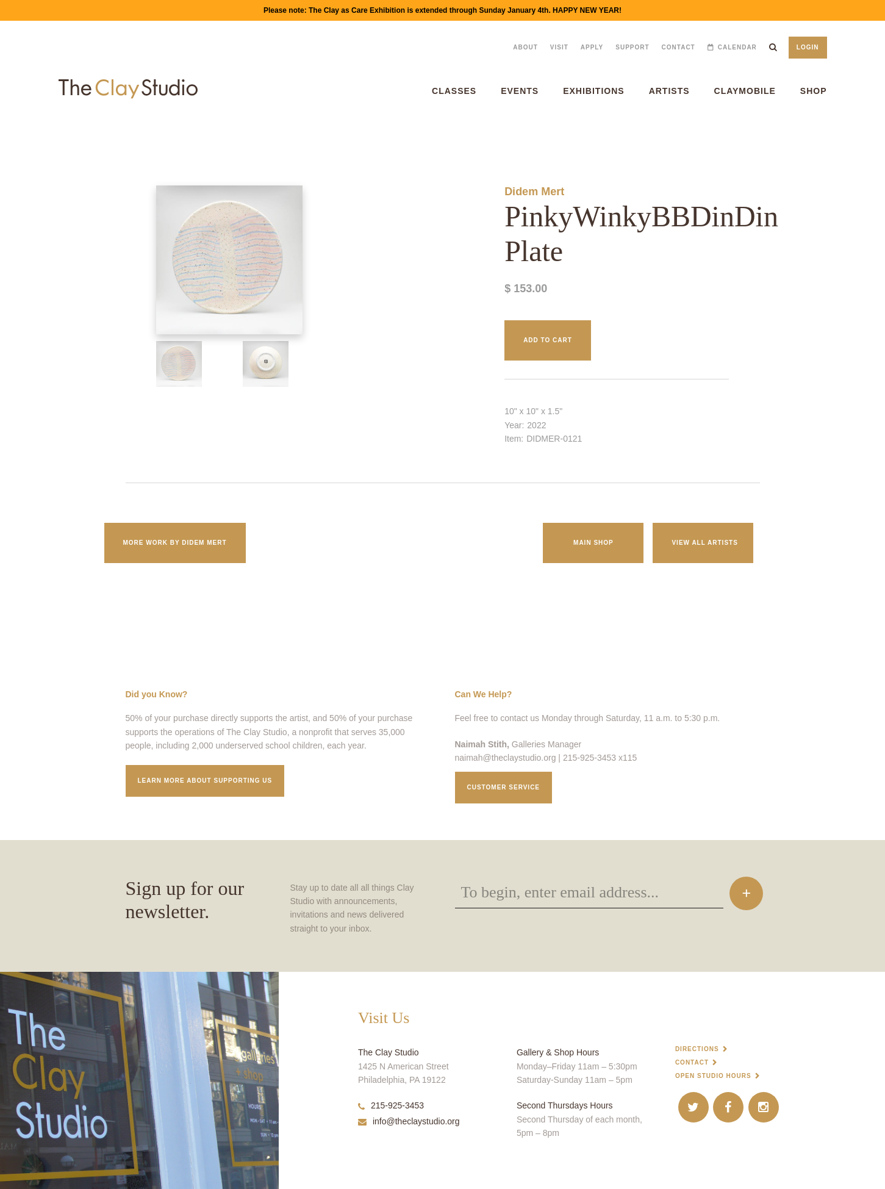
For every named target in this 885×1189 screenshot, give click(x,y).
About (525, 47)
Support (632, 47)
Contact (678, 47)
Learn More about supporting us (205, 780)
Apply (592, 47)
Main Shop (593, 542)
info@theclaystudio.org (409, 1121)
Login (808, 47)
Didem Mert (534, 191)
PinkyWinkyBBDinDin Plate (35, 136)
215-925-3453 (391, 1105)
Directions (697, 1049)
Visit (559, 47)
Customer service (503, 787)
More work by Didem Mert (175, 542)
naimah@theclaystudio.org (505, 758)
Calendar (737, 47)
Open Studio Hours (713, 1075)
